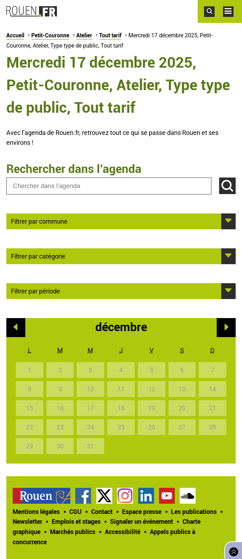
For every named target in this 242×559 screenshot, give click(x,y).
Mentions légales (36, 511)
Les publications (194, 511)
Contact (102, 511)
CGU (75, 511)
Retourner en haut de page (232, 549)
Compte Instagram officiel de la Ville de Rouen (125, 496)
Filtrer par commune (39, 221)
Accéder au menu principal (232, 20)
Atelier (84, 35)
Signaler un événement (141, 521)
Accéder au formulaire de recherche (213, 20)
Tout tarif (110, 35)
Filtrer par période (35, 290)
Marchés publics (72, 531)
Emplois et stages (76, 521)
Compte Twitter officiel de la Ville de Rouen (104, 496)
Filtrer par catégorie (38, 255)
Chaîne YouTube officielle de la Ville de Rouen (167, 496)
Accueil (15, 35)
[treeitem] (44, 496)
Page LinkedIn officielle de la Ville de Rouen (146, 496)
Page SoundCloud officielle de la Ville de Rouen (188, 496)
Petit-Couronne (50, 35)
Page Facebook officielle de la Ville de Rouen (83, 496)
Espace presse (141, 511)
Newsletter (27, 521)
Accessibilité (122, 531)
